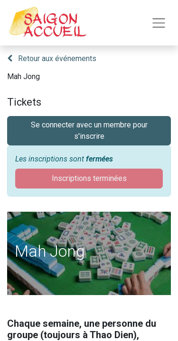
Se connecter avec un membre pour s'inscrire (89, 130)
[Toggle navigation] (159, 23)
